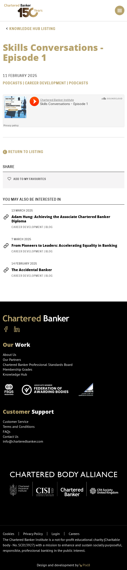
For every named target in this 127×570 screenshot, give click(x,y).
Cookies (8, 534)
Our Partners (12, 359)
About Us (9, 354)
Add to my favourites (26, 179)
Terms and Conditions (19, 426)
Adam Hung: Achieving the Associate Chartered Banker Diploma (56, 219)
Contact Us (10, 436)
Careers (74, 534)
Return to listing (23, 152)
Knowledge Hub (15, 374)
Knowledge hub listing (32, 29)
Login (56, 534)
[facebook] (6, 329)
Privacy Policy (33, 534)
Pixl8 (84, 565)
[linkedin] (17, 329)
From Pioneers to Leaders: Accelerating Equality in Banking (60, 245)
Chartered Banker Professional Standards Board (38, 364)
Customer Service (15, 421)
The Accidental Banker (27, 270)
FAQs (6, 431)
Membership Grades (17, 369)
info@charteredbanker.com (23, 441)
